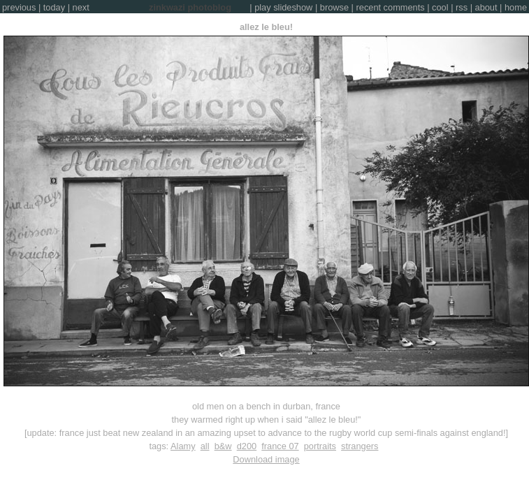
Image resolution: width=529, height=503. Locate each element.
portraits (320, 446)
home (516, 7)
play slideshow (283, 7)
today (54, 7)
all (205, 446)
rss (462, 7)
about (486, 7)
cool (440, 7)
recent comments (390, 7)
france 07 (279, 446)
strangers (359, 446)
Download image (266, 459)
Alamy (183, 446)
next (81, 7)
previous (19, 7)
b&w (223, 446)
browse (334, 7)
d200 (246, 446)
